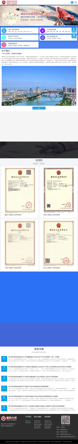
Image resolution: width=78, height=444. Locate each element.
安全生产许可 (37, 422)
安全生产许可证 (48, 422)
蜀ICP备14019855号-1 (32, 441)
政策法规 (39, 349)
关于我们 (28, 417)
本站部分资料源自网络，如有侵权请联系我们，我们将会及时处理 (55, 441)
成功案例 (39, 160)
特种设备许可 (37, 428)
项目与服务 (38, 417)
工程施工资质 (37, 421)
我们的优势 (28, 422)
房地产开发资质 (38, 424)
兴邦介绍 (27, 421)
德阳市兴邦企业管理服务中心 (13, 441)
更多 (39, 108)
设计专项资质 (37, 426)
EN (72, 2)
